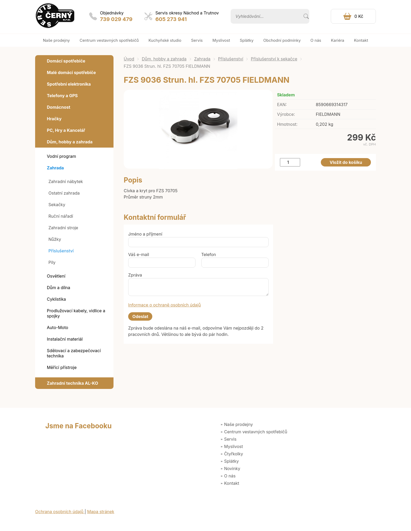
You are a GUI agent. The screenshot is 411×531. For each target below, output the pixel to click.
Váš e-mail (138, 254)
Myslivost (233, 446)
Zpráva (135, 275)
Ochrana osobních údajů (60, 511)
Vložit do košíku (346, 162)
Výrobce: (286, 114)
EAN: (282, 104)
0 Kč (358, 16)
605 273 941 (171, 19)
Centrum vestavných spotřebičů (255, 431)
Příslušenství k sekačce (274, 58)
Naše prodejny (238, 424)
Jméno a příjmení (145, 234)
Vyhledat (306, 16)
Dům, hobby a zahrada (164, 58)
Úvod (129, 58)
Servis (230, 439)
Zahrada (202, 58)
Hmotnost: (287, 124)
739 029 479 (116, 19)
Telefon (208, 254)
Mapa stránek (100, 511)
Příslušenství (230, 58)
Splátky (231, 461)
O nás (230, 475)
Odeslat (140, 316)
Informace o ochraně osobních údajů (164, 305)
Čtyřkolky (233, 453)
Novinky (232, 468)
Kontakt (231, 483)
